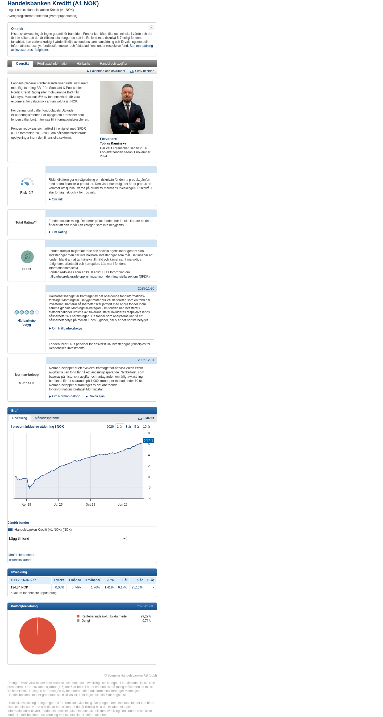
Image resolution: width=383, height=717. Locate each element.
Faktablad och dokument (107, 70)
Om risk (57, 198)
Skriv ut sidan (144, 71)
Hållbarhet (84, 63)
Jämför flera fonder (21, 555)
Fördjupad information (52, 63)
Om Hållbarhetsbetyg (67, 328)
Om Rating (59, 231)
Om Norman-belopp (66, 396)
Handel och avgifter (113, 63)
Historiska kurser (19, 560)
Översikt (22, 63)
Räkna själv (97, 396)
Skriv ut (148, 418)
